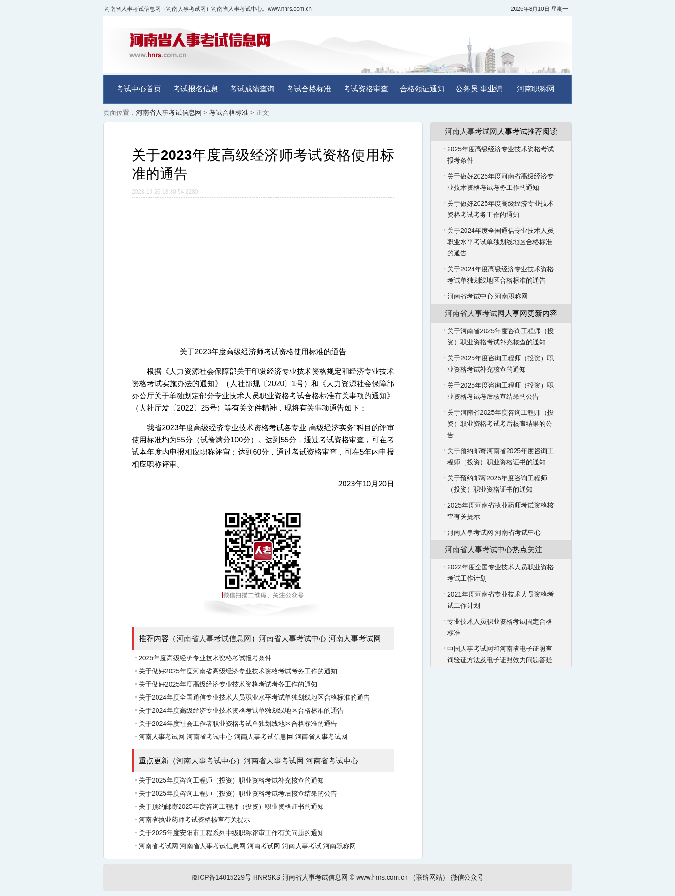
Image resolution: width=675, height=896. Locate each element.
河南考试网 (264, 846)
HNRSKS (266, 877)
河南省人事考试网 (321, 736)
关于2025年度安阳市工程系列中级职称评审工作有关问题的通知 (231, 832)
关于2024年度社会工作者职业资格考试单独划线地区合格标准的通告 (238, 723)
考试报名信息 (195, 89)
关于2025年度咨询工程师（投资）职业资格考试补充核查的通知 (231, 780)
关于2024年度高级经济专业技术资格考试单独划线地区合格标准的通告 (241, 710)
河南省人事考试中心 (292, 638)
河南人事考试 (302, 846)
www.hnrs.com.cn (382, 877)
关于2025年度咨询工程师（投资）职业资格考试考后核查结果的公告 (238, 793)
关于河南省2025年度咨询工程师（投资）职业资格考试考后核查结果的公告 (500, 424)
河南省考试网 (158, 846)
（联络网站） (429, 877)
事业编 (491, 89)
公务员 (467, 89)
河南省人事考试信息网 (169, 112)
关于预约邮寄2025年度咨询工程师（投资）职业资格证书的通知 (231, 806)
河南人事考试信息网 (263, 736)
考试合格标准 (308, 89)
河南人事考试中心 (206, 761)
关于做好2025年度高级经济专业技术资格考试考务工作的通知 (228, 684)
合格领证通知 (422, 89)
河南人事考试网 (354, 638)
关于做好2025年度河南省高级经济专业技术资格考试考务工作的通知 (238, 671)
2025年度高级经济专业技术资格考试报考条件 (205, 658)
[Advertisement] (263, 268)
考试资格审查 (365, 89)
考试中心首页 (138, 89)
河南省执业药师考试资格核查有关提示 (194, 819)
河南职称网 (536, 89)
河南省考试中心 (209, 736)
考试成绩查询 (252, 89)
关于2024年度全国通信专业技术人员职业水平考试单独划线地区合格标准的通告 (254, 697)
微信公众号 (467, 877)
